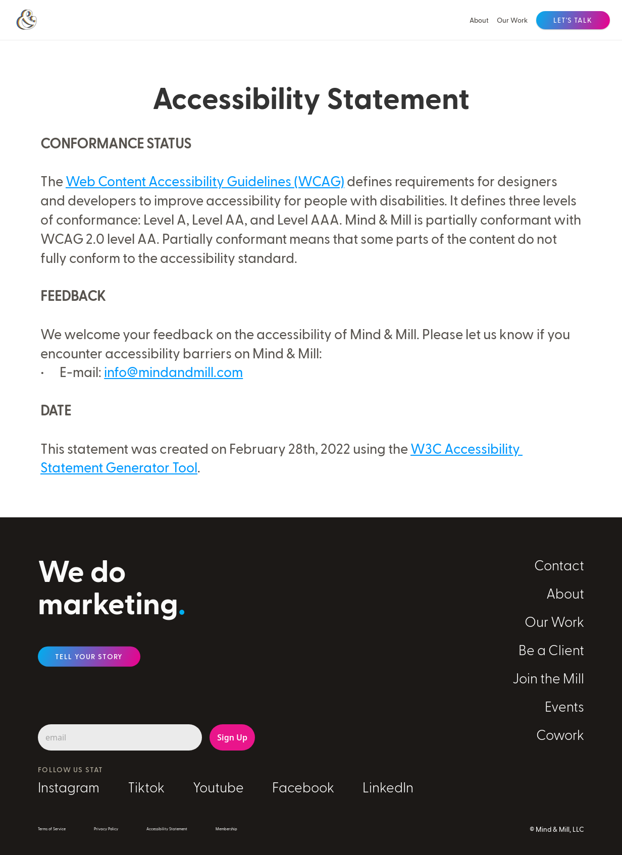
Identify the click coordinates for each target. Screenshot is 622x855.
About (479, 20)
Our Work (512, 20)
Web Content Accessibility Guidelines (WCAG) (205, 181)
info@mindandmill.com (173, 371)
